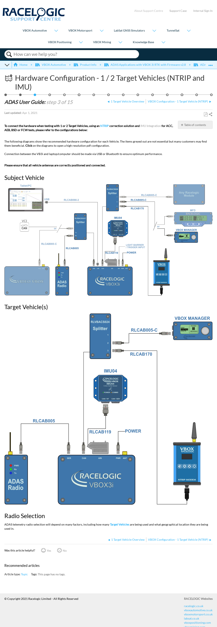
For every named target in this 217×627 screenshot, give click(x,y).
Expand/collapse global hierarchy (7, 65)
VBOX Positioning (60, 42)
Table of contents (195, 125)
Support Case (178, 10)
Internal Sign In (203, 10)
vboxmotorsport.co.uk (198, 614)
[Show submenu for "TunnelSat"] (188, 31)
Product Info (85, 64)
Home (20, 64)
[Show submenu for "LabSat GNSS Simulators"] (154, 31)
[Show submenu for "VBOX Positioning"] (81, 42)
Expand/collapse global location (210, 63)
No (65, 550)
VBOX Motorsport (80, 30)
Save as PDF (206, 114)
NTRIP (104, 126)
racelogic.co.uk (193, 606)
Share (210, 114)
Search (9, 54)
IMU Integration (150, 126)
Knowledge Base (143, 42)
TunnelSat (173, 30)
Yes (49, 550)
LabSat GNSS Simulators (129, 30)
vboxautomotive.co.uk (198, 610)
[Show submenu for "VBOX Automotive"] (56, 31)
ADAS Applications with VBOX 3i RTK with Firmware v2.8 (145, 64)
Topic (24, 574)
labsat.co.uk (191, 618)
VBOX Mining (102, 42)
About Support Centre (148, 10)
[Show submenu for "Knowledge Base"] (163, 42)
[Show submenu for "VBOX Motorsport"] (101, 31)
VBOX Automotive (35, 30)
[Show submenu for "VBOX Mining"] (120, 42)
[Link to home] (33, 20)
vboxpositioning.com (197, 622)
